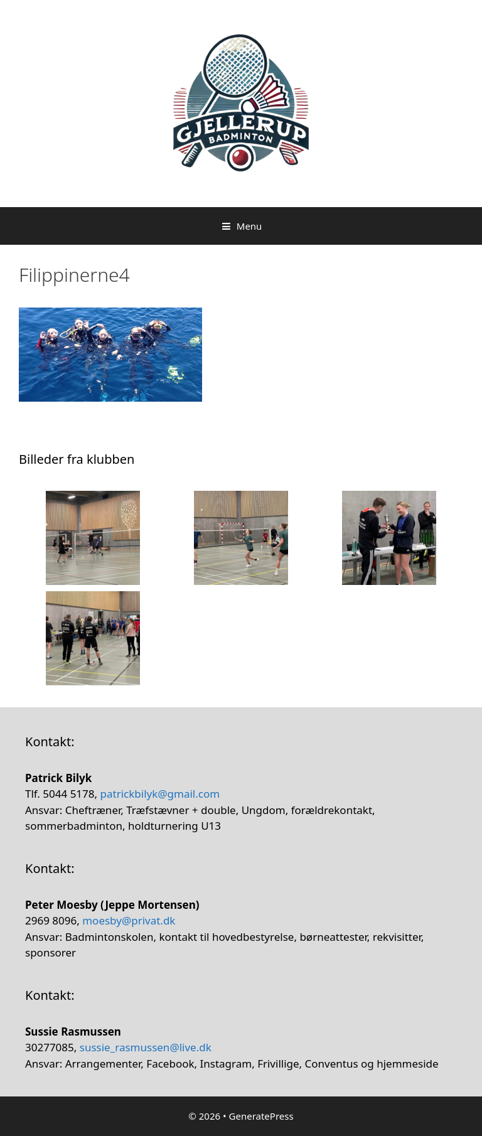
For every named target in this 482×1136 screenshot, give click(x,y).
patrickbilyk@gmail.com (160, 793)
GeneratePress (261, 1116)
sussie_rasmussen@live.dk (146, 1047)
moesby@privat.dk (128, 920)
